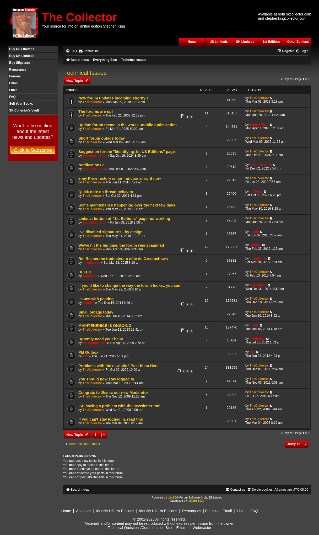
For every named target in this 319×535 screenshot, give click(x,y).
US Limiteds (218, 42)
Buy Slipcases (19, 63)
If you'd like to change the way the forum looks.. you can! (130, 285)
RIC (85, 356)
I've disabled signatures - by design (110, 232)
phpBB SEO (196, 500)
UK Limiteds (245, 42)
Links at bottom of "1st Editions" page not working (124, 218)
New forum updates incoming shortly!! (113, 98)
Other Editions (298, 42)
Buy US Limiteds (21, 49)
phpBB (172, 497)
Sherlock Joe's (94, 169)
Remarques (17, 69)
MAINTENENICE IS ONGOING (104, 326)
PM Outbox (88, 352)
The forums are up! (95, 111)
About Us (83, 511)
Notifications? (91, 165)
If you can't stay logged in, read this (110, 419)
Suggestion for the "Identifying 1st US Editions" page (126, 152)
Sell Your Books (21, 103)
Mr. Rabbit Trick (94, 343)
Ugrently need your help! (100, 339)
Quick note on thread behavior (105, 192)
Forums (15, 76)
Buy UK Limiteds (21, 56)
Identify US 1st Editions (115, 511)
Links (13, 90)
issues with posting (96, 299)
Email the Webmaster (193, 528)
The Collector (79, 17)
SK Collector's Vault (24, 110)
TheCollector (92, 102)
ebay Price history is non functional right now (119, 178)
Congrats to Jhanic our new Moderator (113, 392)
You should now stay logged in (106, 379)
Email (13, 83)
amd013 (88, 303)
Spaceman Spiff (94, 155)
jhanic (254, 232)
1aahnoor (90, 276)
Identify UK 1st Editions (158, 511)
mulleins (256, 191)
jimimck (255, 245)
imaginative (91, 262)
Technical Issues (85, 73)
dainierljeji (257, 339)
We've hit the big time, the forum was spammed (121, 245)
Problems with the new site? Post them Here (118, 366)
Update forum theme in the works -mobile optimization (127, 125)
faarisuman (258, 285)
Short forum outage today (101, 138)
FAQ (12, 97)
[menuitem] (71, 51)
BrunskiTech (259, 124)
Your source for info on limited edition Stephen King (83, 26)
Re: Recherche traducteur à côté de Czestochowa (123, 259)
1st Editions (271, 42)
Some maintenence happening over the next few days (126, 205)
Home (192, 42)
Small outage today (95, 312)
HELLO (84, 272)
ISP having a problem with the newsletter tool (119, 406)
